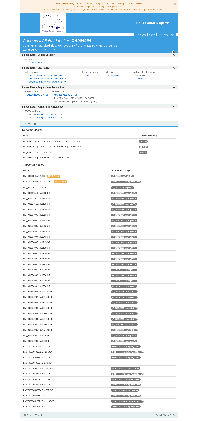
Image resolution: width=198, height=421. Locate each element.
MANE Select (53, 176)
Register (152, 34)
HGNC (42, 50)
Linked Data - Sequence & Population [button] (98, 87)
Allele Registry (140, 34)
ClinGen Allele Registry (152, 23)
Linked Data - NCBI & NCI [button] (98, 68)
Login (159, 34)
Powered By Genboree (164, 419)
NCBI (51, 50)
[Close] (175, 3)
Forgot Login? (169, 34)
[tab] (98, 55)
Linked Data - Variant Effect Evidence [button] (98, 106)
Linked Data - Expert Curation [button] (98, 55)
